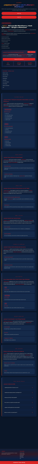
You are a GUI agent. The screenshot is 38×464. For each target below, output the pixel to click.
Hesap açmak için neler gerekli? (11, 397)
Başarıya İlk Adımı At (19, 59)
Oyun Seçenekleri (6, 81)
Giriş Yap (19, 13)
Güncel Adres (5, 76)
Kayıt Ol (19, 17)
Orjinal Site (4, 80)
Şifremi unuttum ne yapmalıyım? (11, 412)
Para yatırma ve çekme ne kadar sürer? (12, 402)
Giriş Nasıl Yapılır (5, 74)
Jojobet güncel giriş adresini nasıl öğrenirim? (13, 392)
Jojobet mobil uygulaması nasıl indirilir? (12, 407)
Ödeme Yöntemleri (6, 85)
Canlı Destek (5, 83)
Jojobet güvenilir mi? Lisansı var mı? (11, 387)
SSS (3, 87)
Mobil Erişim (5, 78)
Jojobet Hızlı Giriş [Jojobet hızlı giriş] (19, 462)
